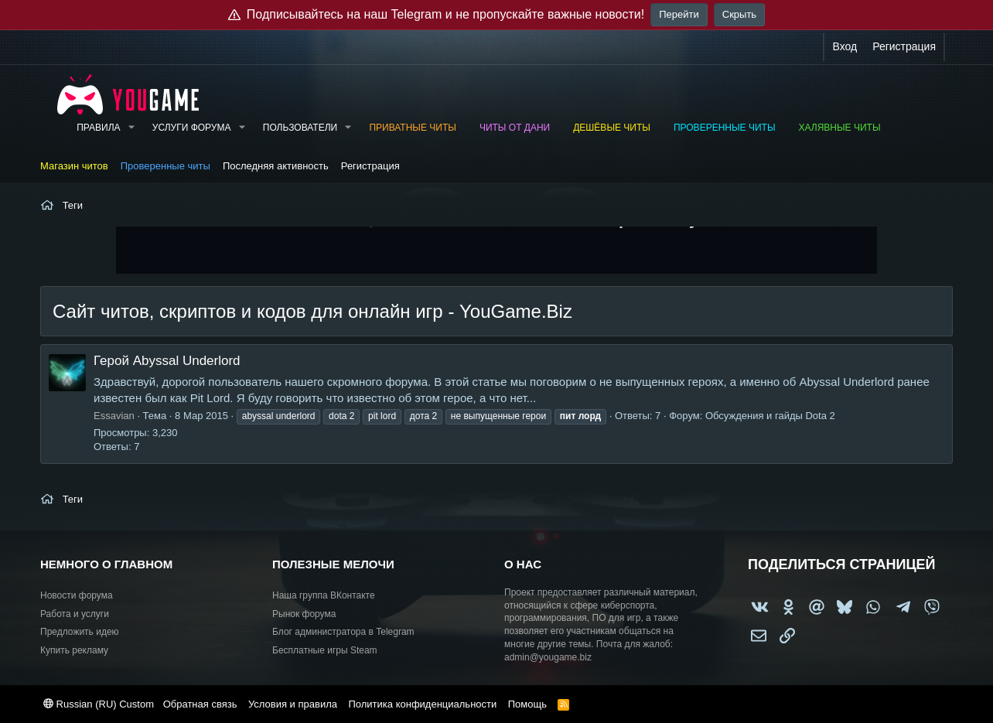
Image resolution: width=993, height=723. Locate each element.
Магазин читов (74, 166)
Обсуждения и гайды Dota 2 (770, 415)
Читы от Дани (514, 127)
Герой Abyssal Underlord (167, 360)
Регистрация (370, 166)
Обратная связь (200, 704)
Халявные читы (840, 127)
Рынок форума (304, 614)
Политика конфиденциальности (422, 704)
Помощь (527, 704)
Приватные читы (412, 127)
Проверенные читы (725, 127)
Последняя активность (276, 166)
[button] (130, 128)
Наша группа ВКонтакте (323, 595)
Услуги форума (191, 127)
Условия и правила (292, 704)
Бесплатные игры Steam (324, 650)
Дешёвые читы (611, 127)
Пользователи (300, 127)
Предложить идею (79, 631)
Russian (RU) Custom (98, 704)
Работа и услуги (74, 614)
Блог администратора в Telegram (343, 631)
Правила (98, 127)
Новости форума (76, 595)
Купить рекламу (74, 650)
